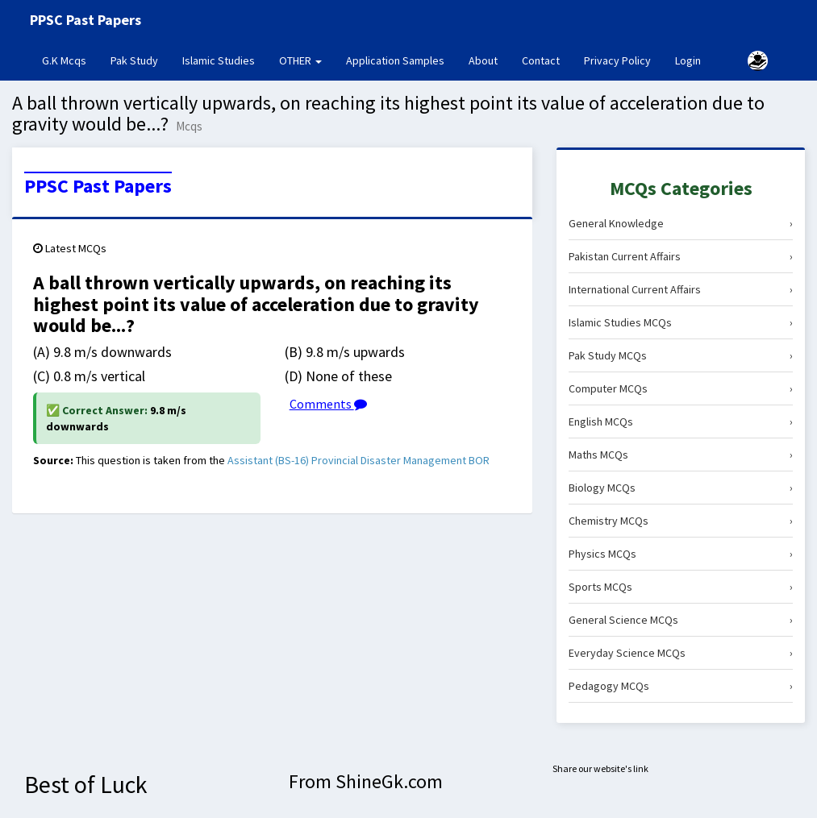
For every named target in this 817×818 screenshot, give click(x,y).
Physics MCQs (681, 554)
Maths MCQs (681, 454)
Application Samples (395, 60)
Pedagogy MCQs (681, 686)
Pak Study (134, 60)
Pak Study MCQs (681, 355)
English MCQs (681, 421)
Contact (541, 60)
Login (688, 60)
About (483, 60)
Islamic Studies (218, 60)
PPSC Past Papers (98, 186)
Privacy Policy (617, 60)
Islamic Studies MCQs (681, 322)
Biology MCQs (681, 488)
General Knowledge (681, 223)
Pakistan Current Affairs (681, 256)
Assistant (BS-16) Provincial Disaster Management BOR (358, 460)
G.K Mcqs (70, 60)
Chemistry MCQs (681, 521)
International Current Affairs (681, 289)
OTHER (300, 60)
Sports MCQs (681, 587)
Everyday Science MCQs (681, 653)
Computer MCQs (681, 388)
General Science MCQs (681, 620)
